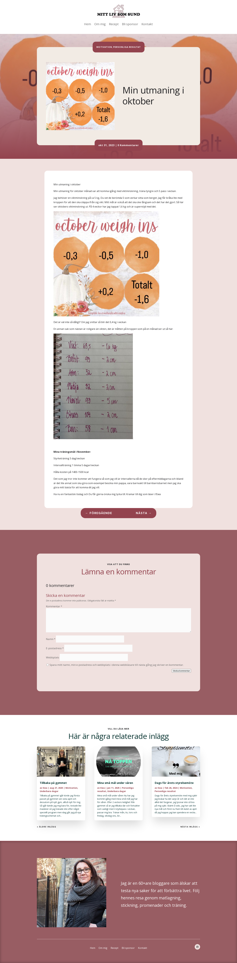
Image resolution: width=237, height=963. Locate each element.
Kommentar (54, 606)
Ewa (45, 787)
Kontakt (147, 24)
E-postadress (55, 648)
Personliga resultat (127, 47)
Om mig (100, 24)
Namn (50, 639)
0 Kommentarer (128, 145)
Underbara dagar (49, 791)
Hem (87, 24)
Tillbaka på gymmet (53, 783)
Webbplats (52, 657)
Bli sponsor (130, 24)
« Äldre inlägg (46, 826)
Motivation (104, 47)
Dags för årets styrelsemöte (174, 783)
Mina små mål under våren (115, 783)
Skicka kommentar (181, 670)
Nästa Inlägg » (190, 826)
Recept (114, 24)
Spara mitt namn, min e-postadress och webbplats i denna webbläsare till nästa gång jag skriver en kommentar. (117, 665)
